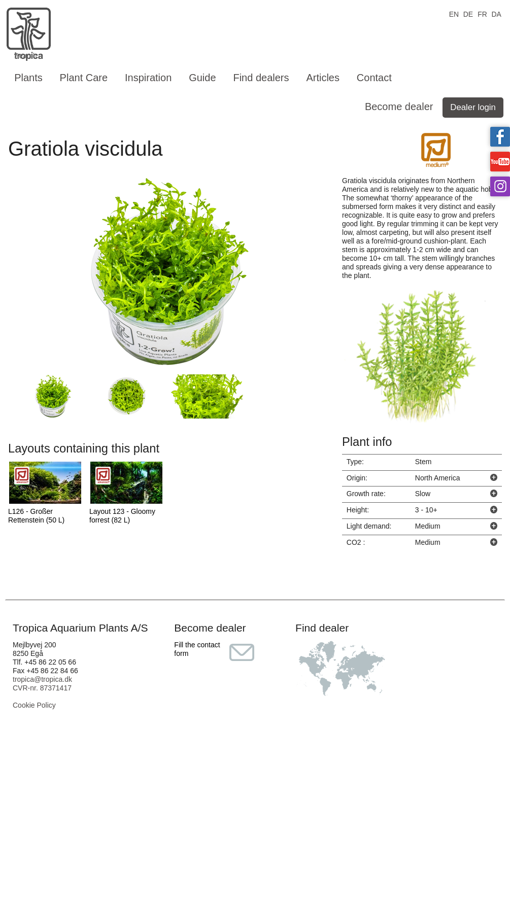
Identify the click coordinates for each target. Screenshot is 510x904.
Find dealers (261, 77)
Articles (322, 77)
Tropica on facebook (500, 137)
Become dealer (399, 106)
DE (468, 13)
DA (496, 13)
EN (454, 13)
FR (482, 13)
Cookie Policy (34, 705)
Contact (374, 77)
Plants (28, 77)
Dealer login (473, 107)
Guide (202, 77)
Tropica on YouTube (500, 161)
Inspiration (148, 77)
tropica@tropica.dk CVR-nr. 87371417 (42, 683)
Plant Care (84, 77)
